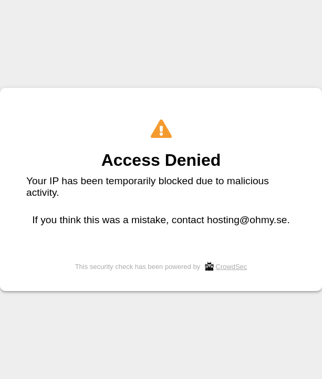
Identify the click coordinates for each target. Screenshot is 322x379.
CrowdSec (231, 267)
